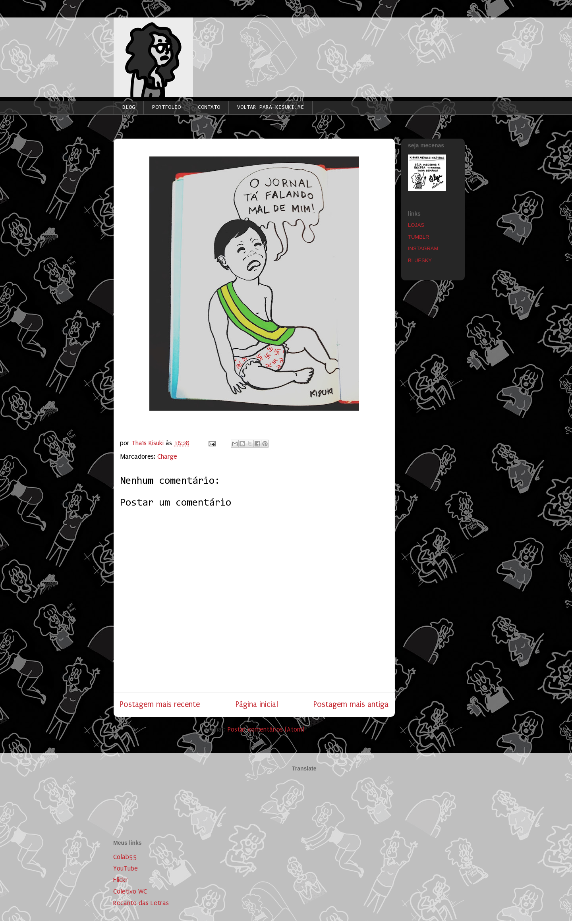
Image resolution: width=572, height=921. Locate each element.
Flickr (120, 880)
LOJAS (416, 225)
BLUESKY (420, 260)
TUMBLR (418, 237)
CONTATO (209, 107)
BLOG (128, 107)
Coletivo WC (130, 891)
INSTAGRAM (423, 248)
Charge (167, 456)
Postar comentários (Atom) (266, 729)
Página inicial (257, 704)
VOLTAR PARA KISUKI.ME (270, 107)
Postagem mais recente (160, 704)
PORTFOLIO (166, 107)
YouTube (125, 868)
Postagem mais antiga (350, 704)
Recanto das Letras (141, 903)
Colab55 (125, 857)
